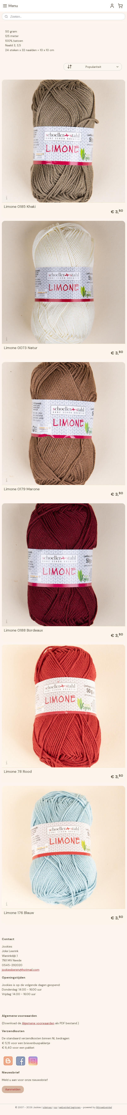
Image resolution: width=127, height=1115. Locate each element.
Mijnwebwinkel (104, 1107)
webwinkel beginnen (70, 1107)
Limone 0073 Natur (20, 348)
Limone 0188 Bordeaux (23, 630)
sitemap (47, 1107)
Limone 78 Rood (18, 771)
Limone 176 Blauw (19, 913)
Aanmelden (13, 1089)
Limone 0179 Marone (22, 489)
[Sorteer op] (93, 66)
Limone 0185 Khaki (20, 206)
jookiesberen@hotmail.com (20, 969)
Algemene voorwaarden (38, 1023)
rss (55, 1107)
